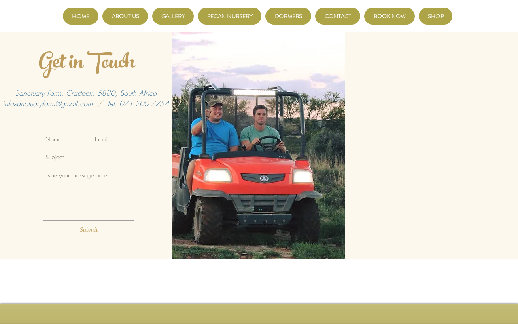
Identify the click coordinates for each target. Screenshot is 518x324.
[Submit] (88, 230)
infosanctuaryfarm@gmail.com (48, 103)
